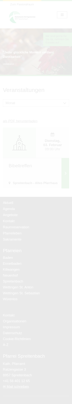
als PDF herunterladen (20, 121)
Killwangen (11, 269)
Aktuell (8, 203)
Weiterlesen (65, 173)
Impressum (11, 327)
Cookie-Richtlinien (17, 339)
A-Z (5, 345)
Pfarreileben (12, 233)
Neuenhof (10, 275)
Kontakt (9, 221)
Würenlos (10, 299)
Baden (8, 258)
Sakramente (12, 239)
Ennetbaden (12, 264)
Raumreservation (16, 227)
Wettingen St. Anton (18, 287)
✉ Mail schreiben (16, 387)
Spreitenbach (13, 281)
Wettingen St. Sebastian (21, 293)
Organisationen (14, 321)
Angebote (10, 215)
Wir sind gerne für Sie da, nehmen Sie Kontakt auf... (57, 39)
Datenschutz (12, 333)
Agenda (9, 209)
